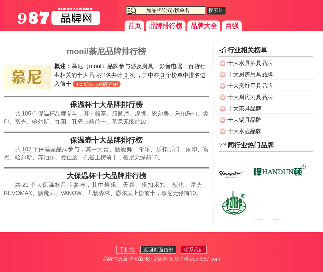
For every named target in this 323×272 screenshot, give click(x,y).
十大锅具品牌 (244, 120)
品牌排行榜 (165, 25)
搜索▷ (216, 10)
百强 (231, 25)
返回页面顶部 (158, 249)
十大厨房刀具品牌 (250, 97)
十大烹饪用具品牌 (250, 86)
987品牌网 (156, 259)
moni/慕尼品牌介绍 (96, 84)
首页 (134, 25)
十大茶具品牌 (244, 108)
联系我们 (194, 249)
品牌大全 (204, 25)
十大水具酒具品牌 (250, 63)
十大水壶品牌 (244, 131)
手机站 (126, 249)
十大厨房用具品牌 (250, 74)
